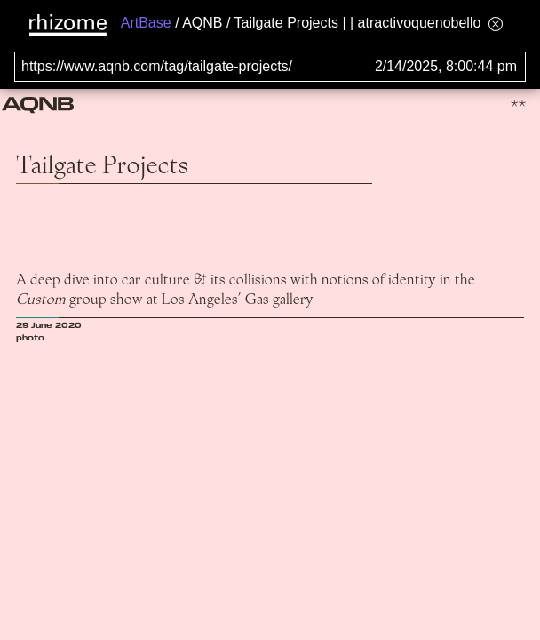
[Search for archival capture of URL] (270, 67)
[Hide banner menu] (495, 23)
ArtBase (146, 22)
